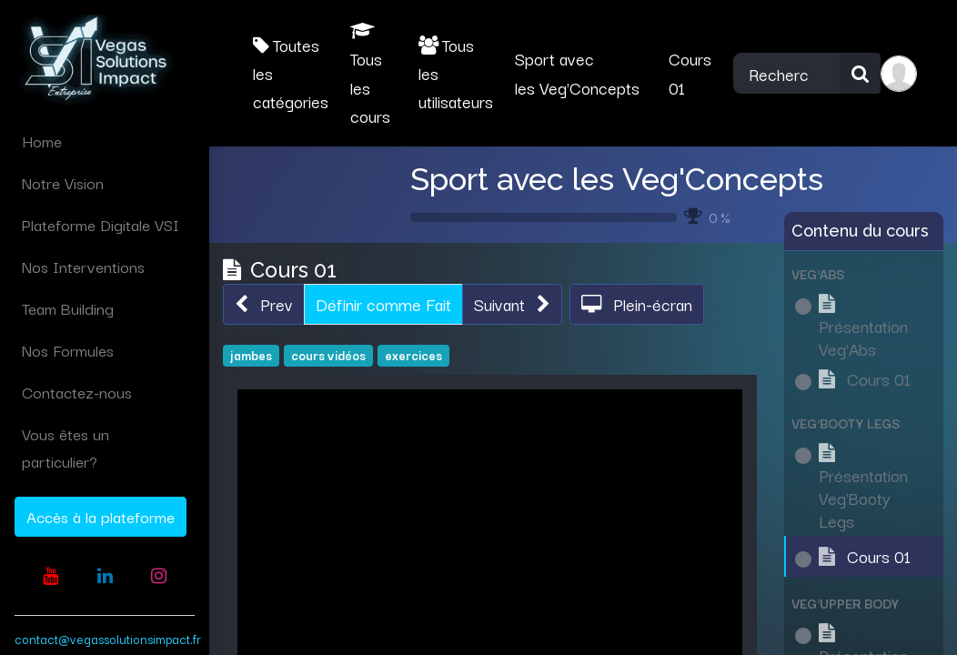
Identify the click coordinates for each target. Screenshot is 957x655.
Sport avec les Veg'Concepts (616, 179)
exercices (413, 355)
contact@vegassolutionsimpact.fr (108, 639)
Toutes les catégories (290, 73)
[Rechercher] (860, 73)
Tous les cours (370, 75)
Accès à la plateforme (100, 516)
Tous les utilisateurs (455, 73)
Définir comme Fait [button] (383, 304)
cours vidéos (328, 355)
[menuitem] (105, 141)
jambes (251, 355)
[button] (264, 304)
